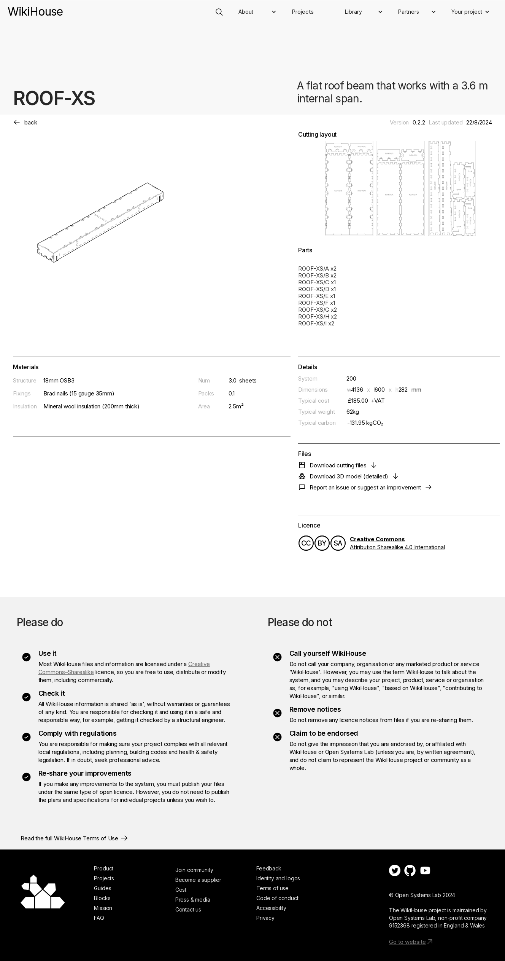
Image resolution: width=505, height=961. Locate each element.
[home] (35, 8)
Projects (303, 11)
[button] (257, 11)
